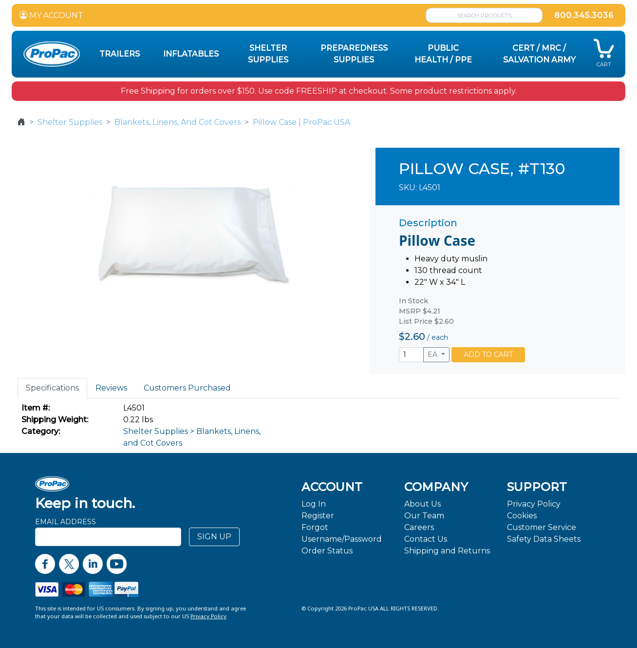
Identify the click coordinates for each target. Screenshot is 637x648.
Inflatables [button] (191, 54)
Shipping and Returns (447, 550)
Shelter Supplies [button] (268, 53)
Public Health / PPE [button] (443, 53)
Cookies (522, 515)
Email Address (65, 521)
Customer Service (541, 527)
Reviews (111, 388)
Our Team (424, 515)
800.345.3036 (584, 15)
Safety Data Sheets (544, 539)
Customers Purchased (187, 388)
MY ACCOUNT (51, 15)
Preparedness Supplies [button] (354, 53)
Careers (419, 527)
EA (433, 354)
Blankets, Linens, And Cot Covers (177, 122)
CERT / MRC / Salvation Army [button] (539, 53)
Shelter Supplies (69, 122)
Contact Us (425, 539)
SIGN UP (214, 536)
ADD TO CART (488, 354)
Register (317, 515)
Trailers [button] (119, 54)
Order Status (327, 550)
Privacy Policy (534, 504)
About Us (422, 504)
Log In (313, 504)
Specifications (52, 388)
